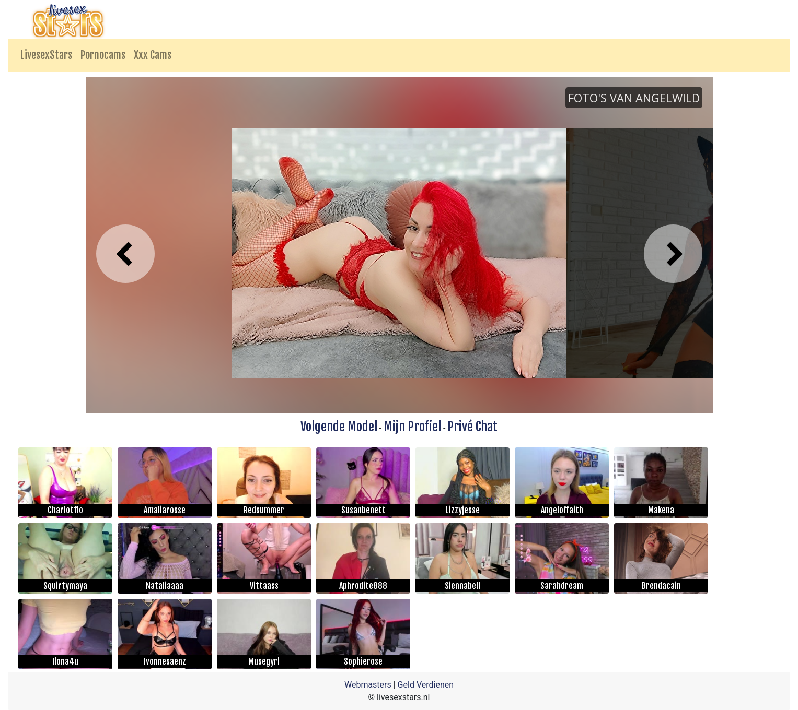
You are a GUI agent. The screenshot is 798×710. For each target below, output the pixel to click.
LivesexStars (46, 55)
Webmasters (367, 685)
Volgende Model (338, 426)
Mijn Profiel (412, 426)
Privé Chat (472, 426)
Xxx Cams (152, 55)
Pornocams (102, 55)
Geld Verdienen (426, 685)
